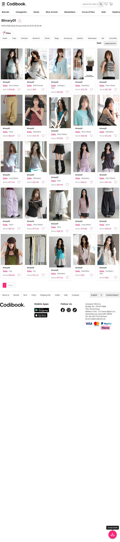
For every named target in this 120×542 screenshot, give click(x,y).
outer (4, 38)
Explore (116, 12)
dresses (24, 38)
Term (25, 295)
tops (14, 38)
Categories (21, 12)
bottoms (36, 38)
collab (57, 295)
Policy (33, 295)
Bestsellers (69, 12)
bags (57, 38)
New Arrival (52, 12)
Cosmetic (113, 38)
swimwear (92, 38)
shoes (47, 38)
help (66, 295)
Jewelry (80, 38)
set (103, 38)
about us (5, 295)
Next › (11, 285)
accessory (68, 38)
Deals (36, 12)
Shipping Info (45, 295)
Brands (5, 12)
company (75, 295)
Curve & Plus (88, 12)
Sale (103, 12)
